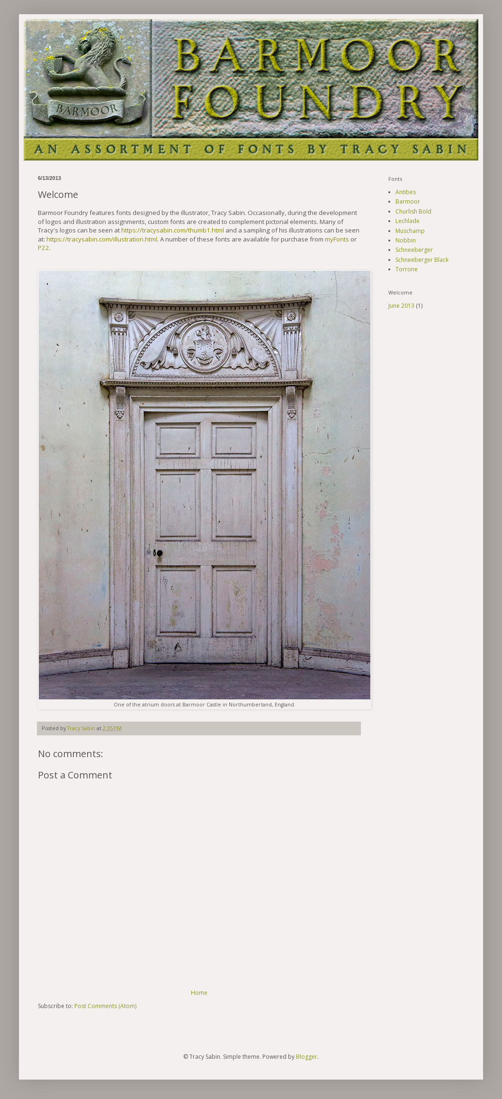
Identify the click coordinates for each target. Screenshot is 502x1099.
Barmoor (407, 201)
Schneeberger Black (421, 260)
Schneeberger (414, 250)
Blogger (306, 1057)
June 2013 (401, 306)
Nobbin (405, 240)
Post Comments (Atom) (105, 1006)
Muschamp (410, 231)
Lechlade (407, 221)
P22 (43, 247)
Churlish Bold (413, 211)
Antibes (405, 192)
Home (199, 993)
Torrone (406, 269)
